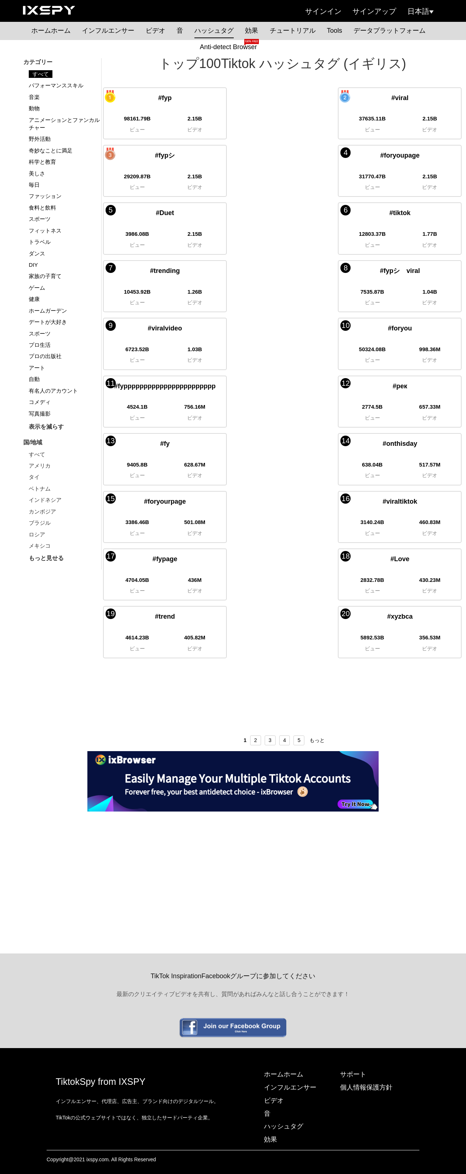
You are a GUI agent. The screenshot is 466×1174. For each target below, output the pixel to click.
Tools (334, 30)
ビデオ (155, 30)
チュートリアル (293, 30)
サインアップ (374, 11)
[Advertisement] (233, 866)
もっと (317, 740)
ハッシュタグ (214, 30)
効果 (251, 30)
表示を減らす (46, 427)
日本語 (420, 11)
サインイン (323, 11)
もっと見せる (46, 558)
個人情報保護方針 (366, 1087)
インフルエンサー (108, 30)
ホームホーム (51, 30)
